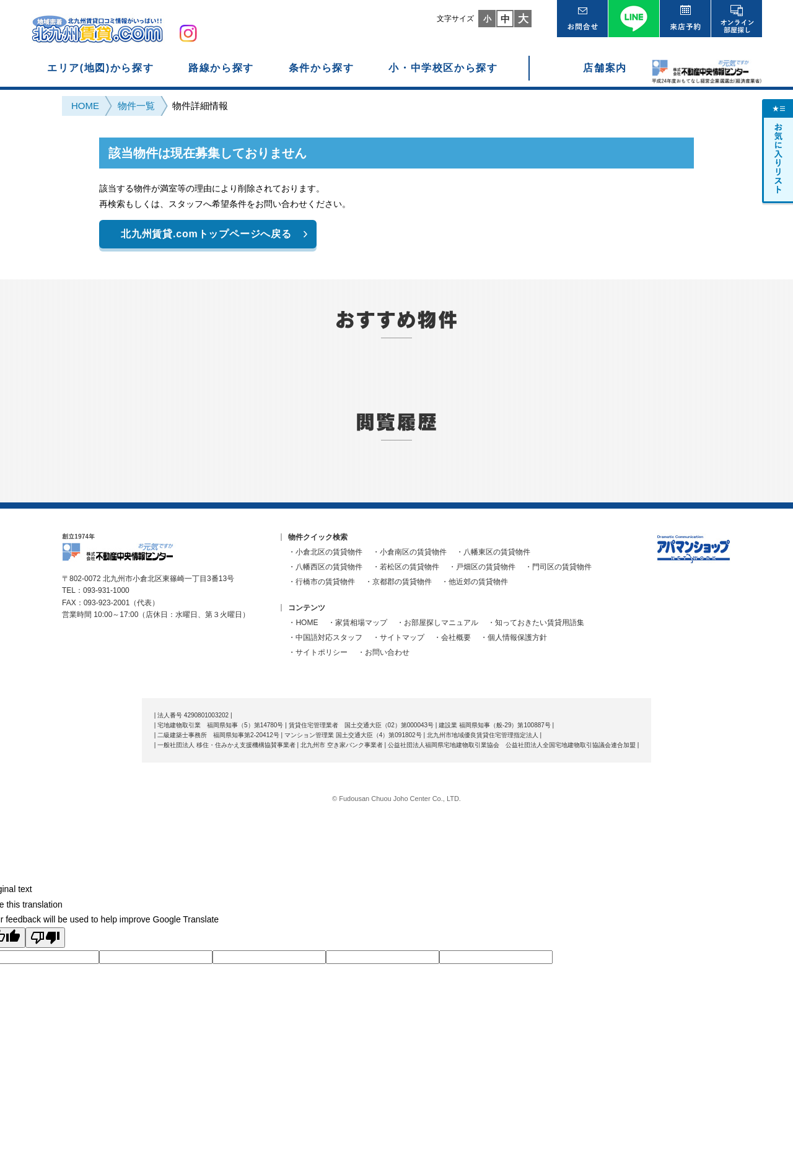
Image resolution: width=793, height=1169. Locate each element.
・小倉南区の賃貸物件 (409, 552)
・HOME (303, 622)
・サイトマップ (398, 637)
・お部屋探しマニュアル (437, 622)
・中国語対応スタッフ (325, 637)
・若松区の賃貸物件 (405, 567)
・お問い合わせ (383, 652)
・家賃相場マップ (357, 622)
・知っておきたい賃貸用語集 (536, 622)
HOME (85, 105)
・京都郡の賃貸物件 (398, 581)
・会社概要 (452, 637)
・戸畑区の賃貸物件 (482, 567)
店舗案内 (604, 68)
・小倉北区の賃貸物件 (325, 552)
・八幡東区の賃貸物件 (493, 552)
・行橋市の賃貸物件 (321, 581)
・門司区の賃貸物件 (558, 567)
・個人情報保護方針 (513, 637)
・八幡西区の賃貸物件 (325, 567)
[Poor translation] (45, 937)
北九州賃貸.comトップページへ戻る (206, 234)
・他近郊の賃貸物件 (474, 581)
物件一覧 (136, 105)
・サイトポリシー (318, 652)
